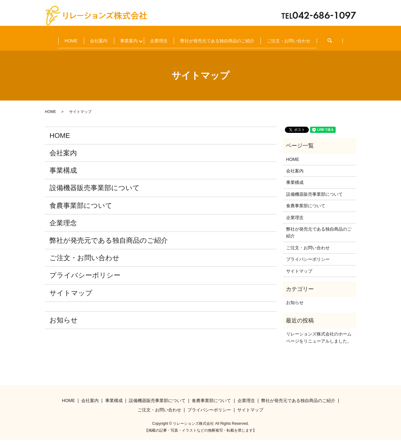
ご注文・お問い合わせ (79, 47)
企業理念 (193, 37)
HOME (64, 37)
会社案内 (106, 37)
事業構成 (63, 175)
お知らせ (64, 325)
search (134, 47)
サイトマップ (71, 298)
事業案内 (149, 37)
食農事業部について (81, 210)
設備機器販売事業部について (95, 193)
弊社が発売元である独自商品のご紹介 (265, 37)
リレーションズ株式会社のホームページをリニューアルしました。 (318, 342)
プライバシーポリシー (85, 280)
